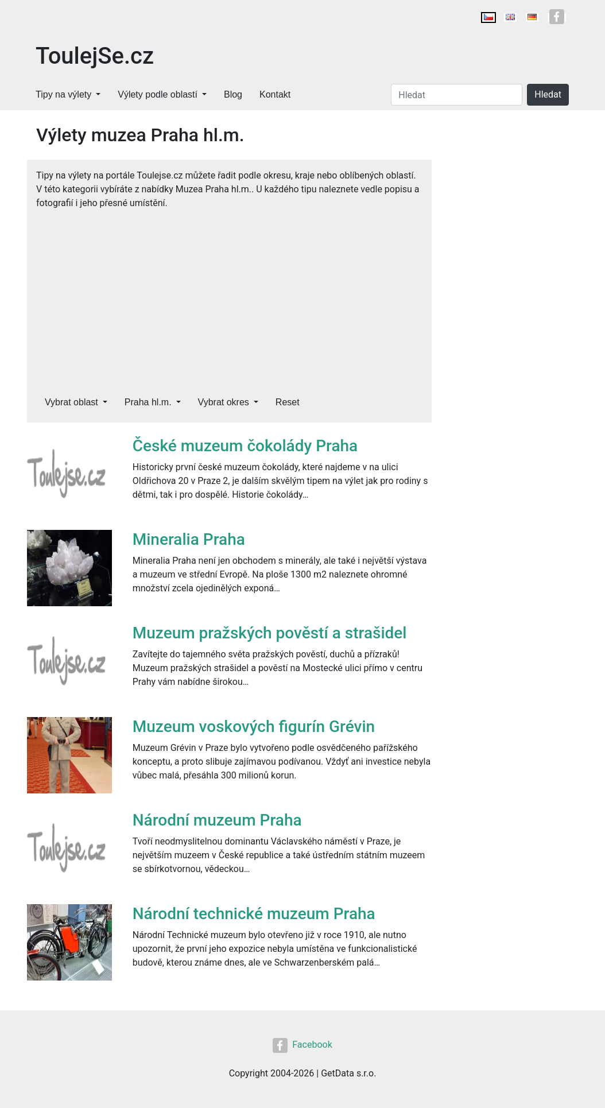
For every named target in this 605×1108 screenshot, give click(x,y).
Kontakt (274, 94)
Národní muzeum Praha (217, 820)
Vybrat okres (223, 402)
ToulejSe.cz (95, 55)
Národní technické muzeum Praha (254, 913)
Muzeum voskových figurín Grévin (254, 726)
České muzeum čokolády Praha (245, 445)
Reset (288, 402)
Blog (233, 94)
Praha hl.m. (148, 402)
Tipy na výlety (63, 94)
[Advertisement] (229, 296)
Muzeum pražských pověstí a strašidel (270, 632)
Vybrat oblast (71, 402)
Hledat (547, 94)
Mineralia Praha (189, 539)
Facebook (302, 1044)
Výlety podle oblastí (157, 94)
